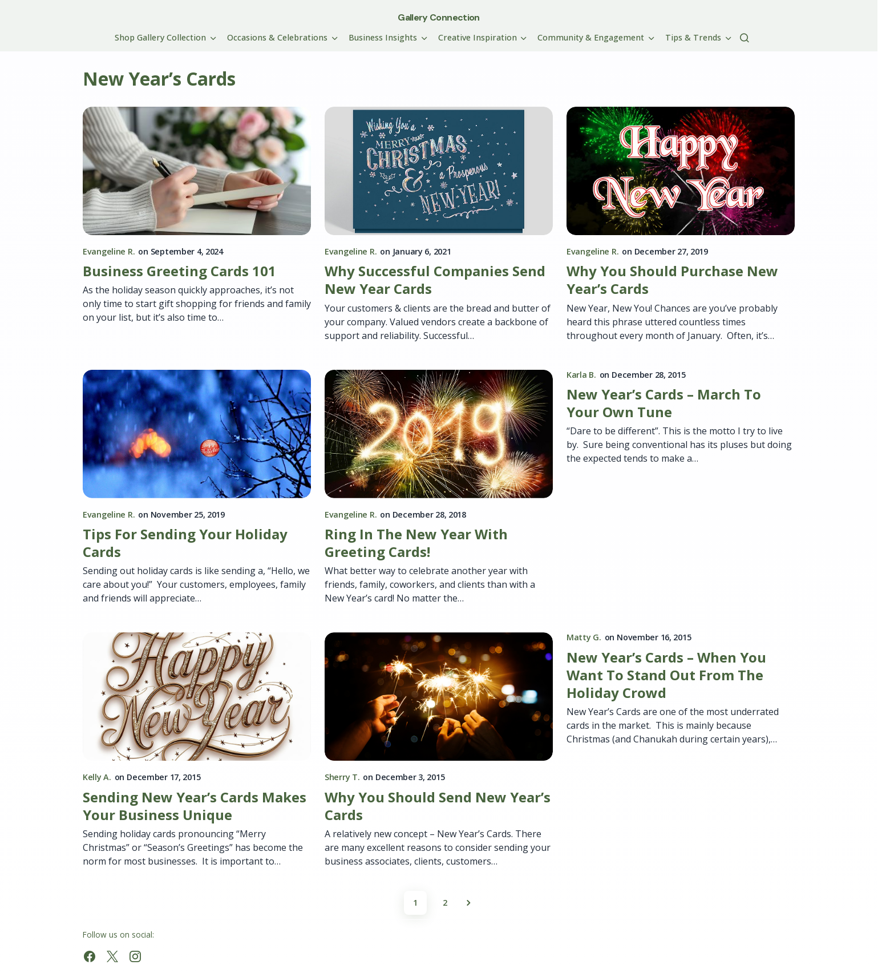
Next (468, 903)
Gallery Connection (438, 17)
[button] (744, 38)
